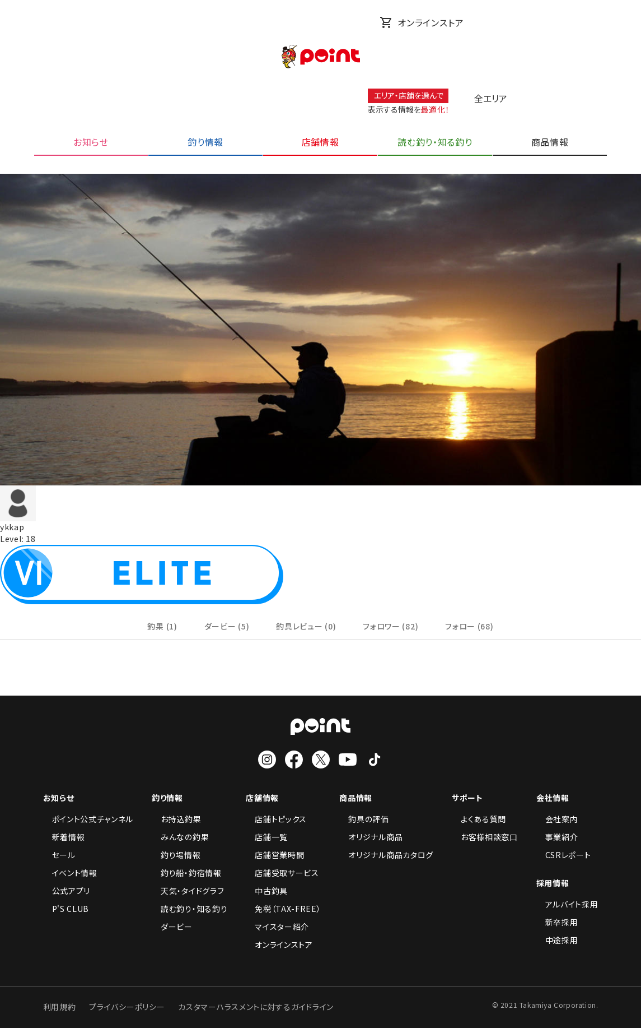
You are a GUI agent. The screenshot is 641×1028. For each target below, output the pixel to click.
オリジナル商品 (371, 836)
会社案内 (557, 819)
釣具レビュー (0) (306, 626)
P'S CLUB (66, 908)
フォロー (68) (469, 626)
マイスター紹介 (277, 926)
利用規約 (59, 1006)
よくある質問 (479, 819)
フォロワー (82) (390, 626)
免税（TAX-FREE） (283, 908)
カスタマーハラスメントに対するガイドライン (256, 1006)
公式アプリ (67, 890)
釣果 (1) (162, 626)
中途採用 (557, 940)
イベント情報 (70, 872)
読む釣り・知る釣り (189, 908)
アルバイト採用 (567, 904)
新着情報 (64, 836)
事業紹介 (557, 836)
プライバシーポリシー (127, 1006)
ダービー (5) (227, 626)
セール (59, 854)
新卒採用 (557, 922)
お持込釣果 (177, 819)
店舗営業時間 (275, 854)
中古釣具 (267, 890)
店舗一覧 (267, 836)
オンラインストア (422, 22)
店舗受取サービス (282, 872)
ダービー (172, 926)
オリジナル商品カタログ (386, 854)
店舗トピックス (276, 819)
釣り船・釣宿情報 (187, 872)
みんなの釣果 (180, 836)
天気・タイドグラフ (188, 890)
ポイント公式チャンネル (88, 819)
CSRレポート (563, 854)
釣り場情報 (176, 854)
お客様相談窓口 (485, 836)
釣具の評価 (364, 819)
